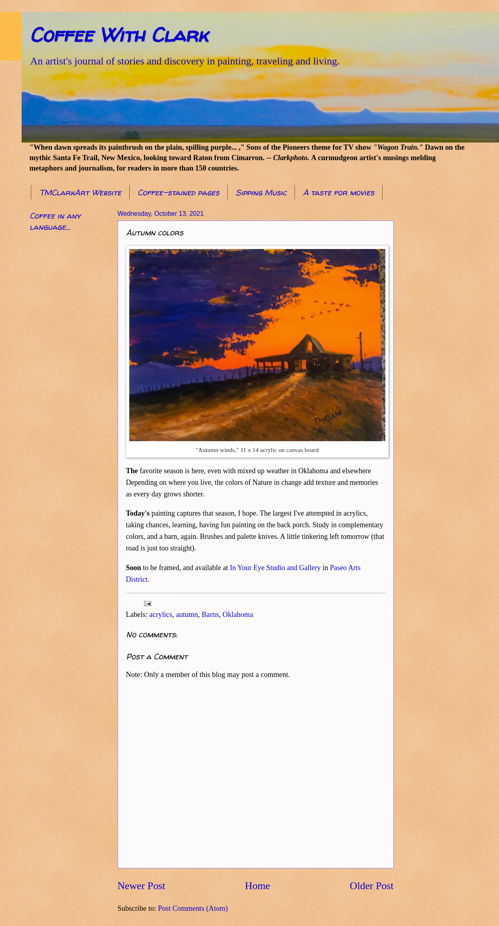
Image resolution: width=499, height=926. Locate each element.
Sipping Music (261, 192)
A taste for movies (338, 192)
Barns (210, 615)
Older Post (371, 886)
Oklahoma (237, 615)
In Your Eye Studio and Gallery (275, 568)
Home (257, 886)
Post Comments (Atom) (193, 908)
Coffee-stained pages (178, 192)
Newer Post (141, 886)
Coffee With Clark (119, 34)
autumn (187, 615)
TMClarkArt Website (80, 192)
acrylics (160, 615)
